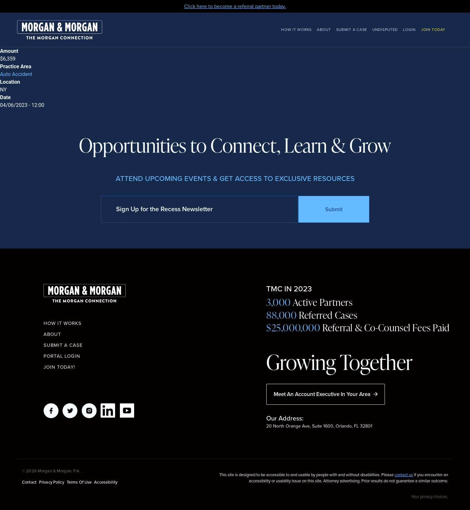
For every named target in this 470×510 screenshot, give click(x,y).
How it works (63, 323)
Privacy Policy (51, 482)
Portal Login (62, 356)
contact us (404, 475)
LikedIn (108, 410)
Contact (29, 482)
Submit (333, 209)
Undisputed (385, 30)
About (324, 30)
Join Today (433, 30)
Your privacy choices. (429, 496)
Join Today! (59, 367)
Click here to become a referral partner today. (235, 6)
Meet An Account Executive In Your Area (325, 394)
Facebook (51, 410)
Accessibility (105, 482)
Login (409, 30)
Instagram (89, 410)
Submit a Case (351, 30)
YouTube (127, 410)
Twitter (70, 410)
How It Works (296, 30)
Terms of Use (79, 482)
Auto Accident (16, 74)
